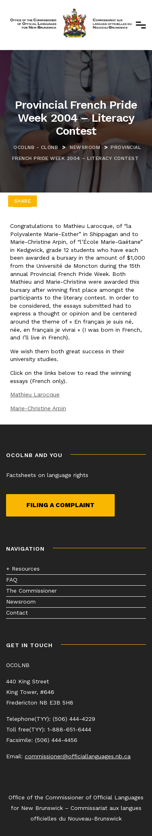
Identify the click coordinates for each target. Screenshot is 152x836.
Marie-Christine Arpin (38, 408)
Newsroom (21, 601)
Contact (17, 612)
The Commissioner (31, 590)
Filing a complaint (60, 505)
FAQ (11, 579)
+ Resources (23, 568)
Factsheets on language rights (47, 475)
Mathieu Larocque (35, 394)
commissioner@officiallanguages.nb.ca (78, 756)
